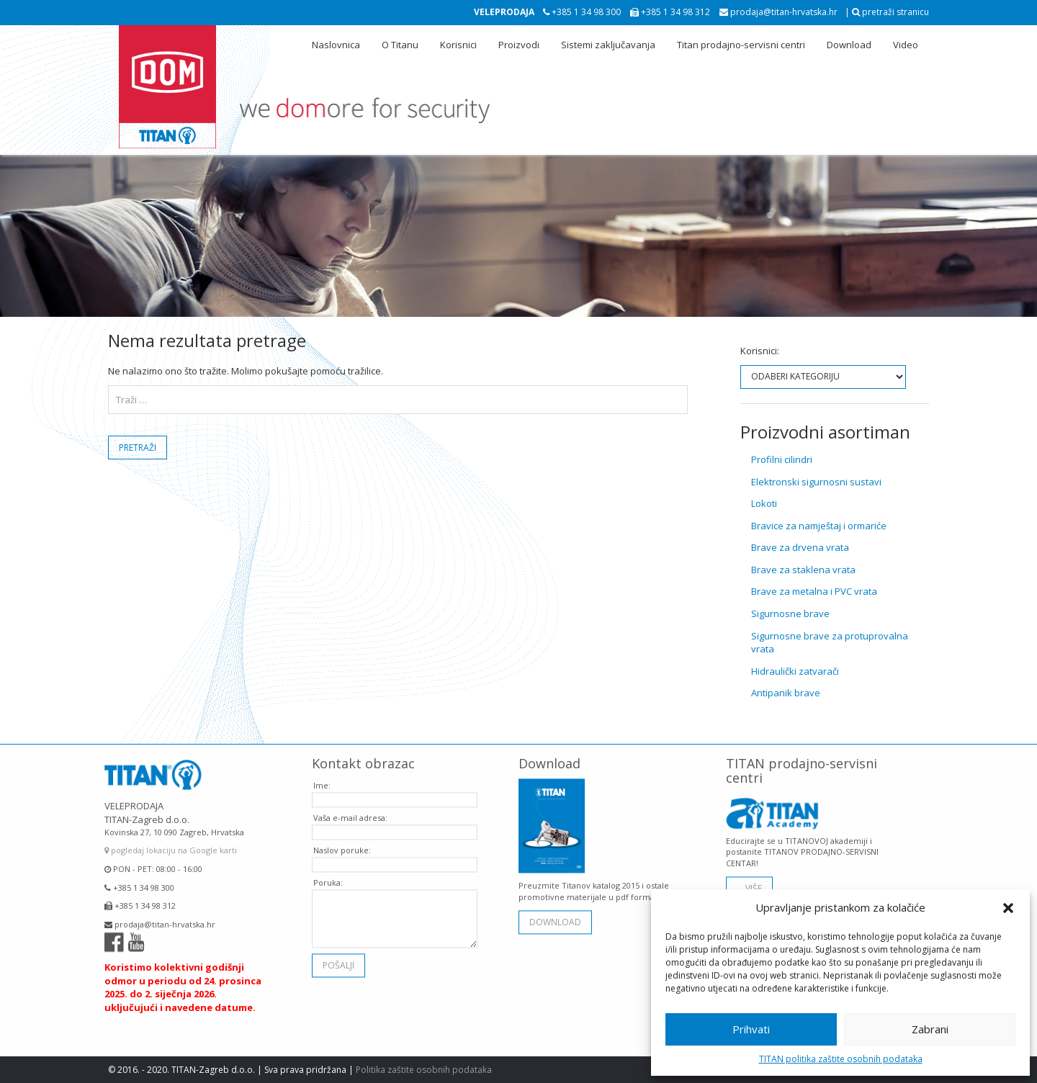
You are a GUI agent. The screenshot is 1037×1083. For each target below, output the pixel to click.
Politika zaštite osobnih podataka (424, 1070)
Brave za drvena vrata (800, 547)
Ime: (322, 781)
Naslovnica (336, 44)
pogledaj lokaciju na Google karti (170, 846)
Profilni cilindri (781, 459)
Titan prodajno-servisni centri (741, 44)
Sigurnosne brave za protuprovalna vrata (829, 642)
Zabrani (930, 1029)
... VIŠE (749, 884)
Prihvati (751, 1029)
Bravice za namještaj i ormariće (818, 525)
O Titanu (400, 44)
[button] (1008, 908)
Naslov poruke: (342, 846)
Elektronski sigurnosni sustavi (816, 481)
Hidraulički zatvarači (795, 671)
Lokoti (764, 503)
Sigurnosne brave (790, 613)
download (555, 918)
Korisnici (458, 44)
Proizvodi (518, 44)
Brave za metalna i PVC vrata (814, 591)
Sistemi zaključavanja (608, 44)
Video (905, 44)
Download (849, 44)
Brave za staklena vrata (803, 569)
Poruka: (328, 878)
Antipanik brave (785, 692)
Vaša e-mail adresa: (350, 814)
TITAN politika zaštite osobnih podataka (840, 1059)
